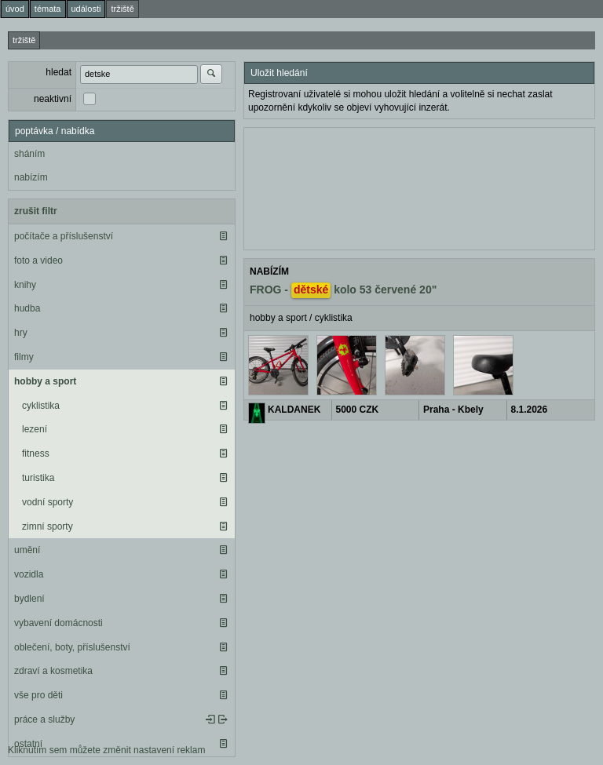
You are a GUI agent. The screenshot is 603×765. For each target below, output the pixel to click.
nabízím (31, 177)
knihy (25, 284)
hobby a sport (45, 381)
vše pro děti (38, 695)
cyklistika (41, 405)
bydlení (29, 598)
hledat (58, 72)
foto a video (38, 260)
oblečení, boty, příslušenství (72, 647)
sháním (29, 153)
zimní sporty (47, 526)
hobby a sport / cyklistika (301, 317)
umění (27, 550)
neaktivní (52, 98)
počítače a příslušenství (63, 236)
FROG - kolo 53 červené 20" (343, 290)
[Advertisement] (419, 187)
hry (20, 332)
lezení (34, 429)
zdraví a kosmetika (53, 670)
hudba (27, 308)
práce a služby (44, 719)
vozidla (28, 574)
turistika (38, 477)
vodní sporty (47, 502)
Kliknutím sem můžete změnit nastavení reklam (106, 750)
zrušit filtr (35, 211)
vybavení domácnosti (58, 622)
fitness (35, 453)
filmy (24, 357)
